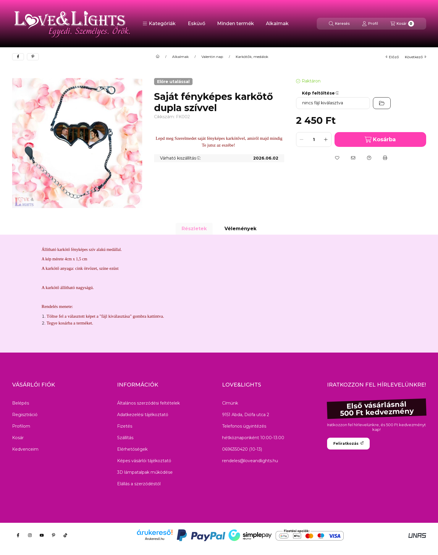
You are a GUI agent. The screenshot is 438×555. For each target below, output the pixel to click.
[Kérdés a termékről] (369, 158)
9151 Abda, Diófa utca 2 (245, 414)
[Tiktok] (65, 535)
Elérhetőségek (132, 449)
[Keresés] (339, 24)
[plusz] (326, 139)
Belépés (20, 403)
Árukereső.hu (154, 539)
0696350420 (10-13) (242, 449)
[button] (159, 24)
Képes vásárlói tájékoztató (144, 460)
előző (392, 57)
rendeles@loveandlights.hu (250, 460)
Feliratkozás (348, 443)
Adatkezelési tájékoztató (142, 414)
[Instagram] (30, 535)
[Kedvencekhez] (337, 158)
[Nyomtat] (385, 158)
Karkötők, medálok (252, 57)
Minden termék (235, 23)
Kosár (18, 437)
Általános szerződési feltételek (148, 403)
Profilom (21, 426)
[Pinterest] (53, 535)
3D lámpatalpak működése (145, 472)
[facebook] (18, 56)
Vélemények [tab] (240, 228)
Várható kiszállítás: (180, 158)
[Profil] (370, 24)
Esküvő (196, 23)
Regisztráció (25, 414)
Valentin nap (212, 57)
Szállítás (125, 437)
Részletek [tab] (194, 228)
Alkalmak (277, 23)
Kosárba (380, 139)
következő (415, 57)
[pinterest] (33, 56)
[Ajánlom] (353, 158)
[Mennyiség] (314, 139)
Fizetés (124, 426)
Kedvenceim (25, 449)
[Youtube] (42, 535)
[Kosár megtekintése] (402, 24)
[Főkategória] (157, 57)
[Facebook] (18, 535)
